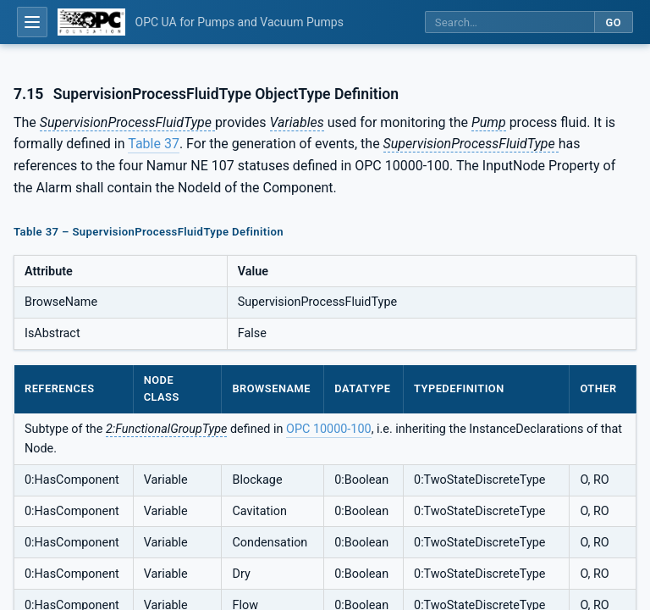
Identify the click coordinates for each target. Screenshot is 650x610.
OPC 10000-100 (329, 429)
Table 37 (153, 144)
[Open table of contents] (32, 22)
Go (613, 22)
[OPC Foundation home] (91, 22)
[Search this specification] (509, 22)
